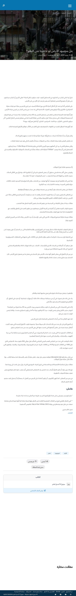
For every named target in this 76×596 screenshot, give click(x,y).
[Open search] (3, 5)
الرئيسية (69, 13)
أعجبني (44, 461)
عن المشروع (69, 591)
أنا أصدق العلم (16, 594)
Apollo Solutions (8, 594)
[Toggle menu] (69, 6)
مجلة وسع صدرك (37, 591)
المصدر (70, 412)
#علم (49, 453)
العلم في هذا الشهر (49, 591)
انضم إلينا (28, 591)
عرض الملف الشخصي (36, 490)
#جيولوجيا (57, 453)
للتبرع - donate (60, 591)
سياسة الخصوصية (19, 591)
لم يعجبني (32, 461)
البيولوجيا (63, 13)
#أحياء (65, 453)
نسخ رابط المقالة (38, 467)
